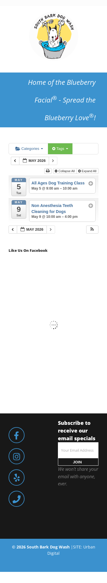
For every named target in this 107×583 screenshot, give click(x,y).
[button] (92, 230)
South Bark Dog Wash (48, 547)
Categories (29, 148)
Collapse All (65, 171)
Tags (60, 148)
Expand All (87, 171)
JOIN (77, 462)
